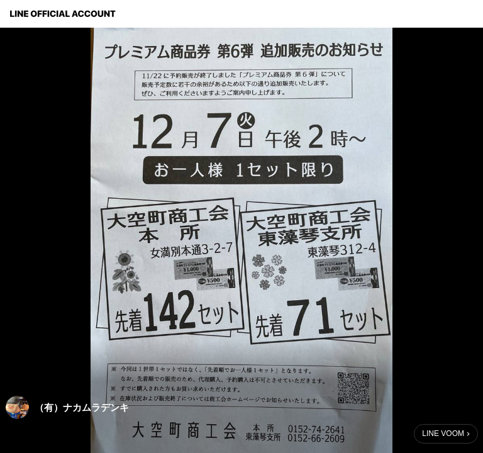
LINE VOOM (443, 433)
